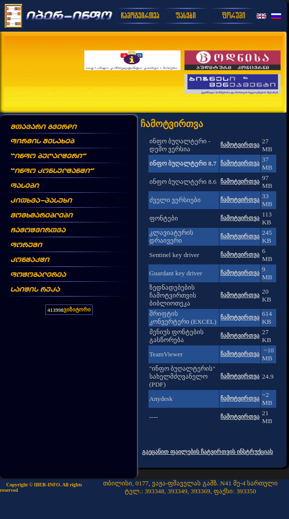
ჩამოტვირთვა (239, 144)
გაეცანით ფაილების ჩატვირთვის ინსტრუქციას (207, 451)
